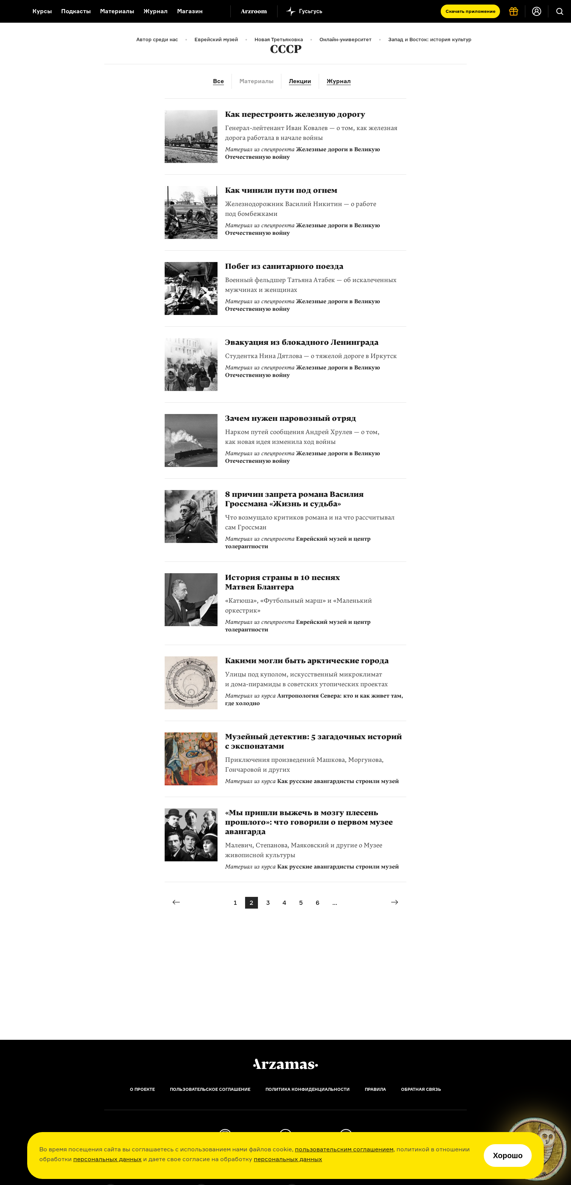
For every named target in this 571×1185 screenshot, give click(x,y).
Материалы (117, 11)
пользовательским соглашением (344, 1149)
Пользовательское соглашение (210, 1089)
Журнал (156, 11)
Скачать (470, 11)
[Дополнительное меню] (216, 11)
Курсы (42, 11)
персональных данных (107, 1159)
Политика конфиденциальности (307, 1089)
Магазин (190, 11)
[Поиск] (559, 11)
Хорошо (508, 1155)
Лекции (300, 81)
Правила (375, 1089)
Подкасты (76, 11)
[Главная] (285, 1064)
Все (218, 81)
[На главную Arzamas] (11, 11)
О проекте (142, 1089)
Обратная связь (421, 1089)
